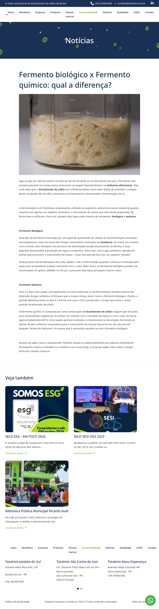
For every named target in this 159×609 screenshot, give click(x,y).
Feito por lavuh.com (143, 601)
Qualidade (122, 12)
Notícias (107, 12)
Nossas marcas (70, 14)
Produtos (55, 12)
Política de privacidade (17, 601)
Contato (149, 12)
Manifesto (24, 12)
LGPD (136, 12)
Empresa (40, 12)
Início (11, 12)
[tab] (78, 589)
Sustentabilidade (88, 12)
